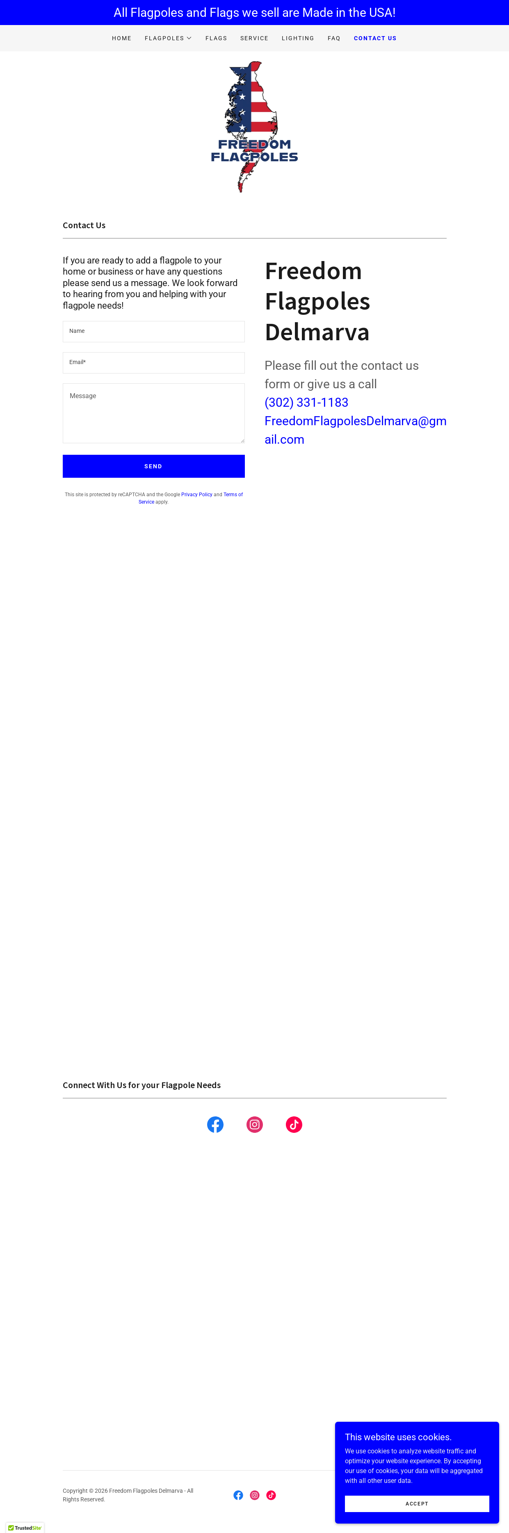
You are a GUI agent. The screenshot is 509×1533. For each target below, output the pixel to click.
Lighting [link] (298, 38)
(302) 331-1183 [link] (307, 402)
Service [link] (254, 38)
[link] (254, 126)
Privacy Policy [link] (196, 494)
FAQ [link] (334, 38)
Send (153, 466)
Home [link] (122, 38)
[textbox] (154, 331)
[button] (168, 38)
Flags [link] (216, 38)
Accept (417, 1503)
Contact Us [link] (375, 38)
